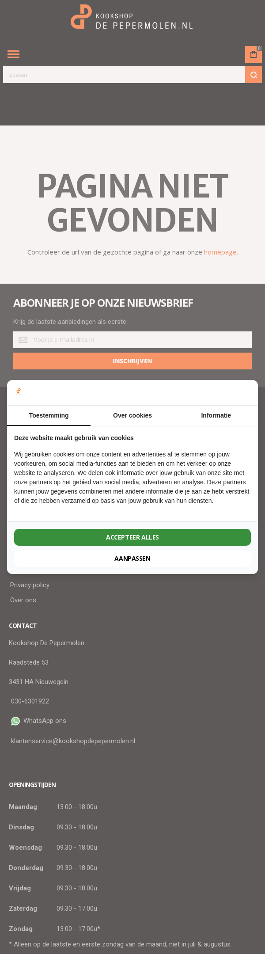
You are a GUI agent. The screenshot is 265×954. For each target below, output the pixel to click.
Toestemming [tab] (49, 415)
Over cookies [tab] (132, 415)
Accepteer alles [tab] (132, 537)
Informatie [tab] (216, 415)
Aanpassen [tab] (132, 558)
